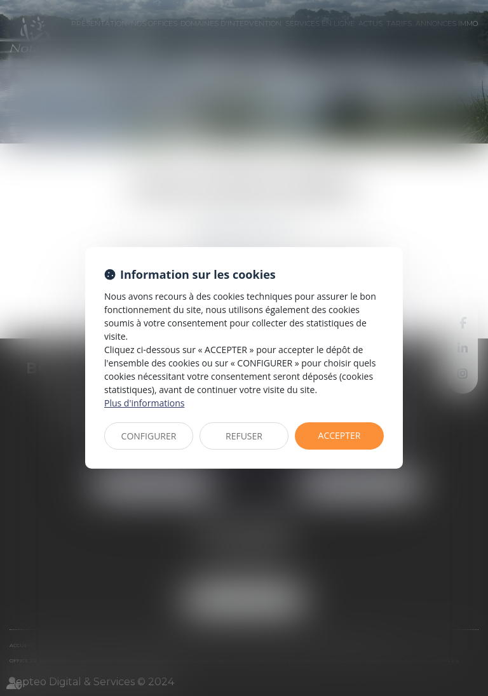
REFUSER (244, 436)
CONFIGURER (149, 436)
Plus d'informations (144, 403)
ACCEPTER (339, 435)
